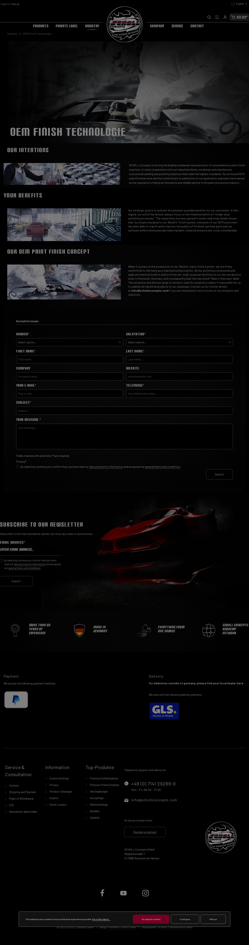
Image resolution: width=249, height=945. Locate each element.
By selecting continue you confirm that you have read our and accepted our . (100, 466)
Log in (4, 3)
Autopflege (96, 798)
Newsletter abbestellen (23, 811)
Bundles (94, 811)
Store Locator (58, 804)
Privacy (54, 785)
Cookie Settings (59, 778)
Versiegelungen (98, 791)
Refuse (213, 921)
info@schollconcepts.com (154, 800)
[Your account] (225, 17)
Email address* (12, 542)
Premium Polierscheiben (104, 785)
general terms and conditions (162, 466)
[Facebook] (102, 896)
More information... (101, 921)
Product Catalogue (60, 791)
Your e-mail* (26, 385)
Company (23, 368)
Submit (219, 474)
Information (57, 767)
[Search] (209, 17)
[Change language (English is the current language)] (239, 4)
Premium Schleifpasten (103, 778)
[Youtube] (123, 896)
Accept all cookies (151, 921)
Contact (14, 785)
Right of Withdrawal (21, 798)
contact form (144, 820)
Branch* (22, 334)
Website (132, 368)
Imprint (53, 798)
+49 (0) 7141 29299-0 (153, 783)
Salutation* (136, 334)
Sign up (15, 3)
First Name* (26, 351)
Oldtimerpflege (98, 804)
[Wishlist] (217, 17)
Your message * (28, 420)
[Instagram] (145, 896)
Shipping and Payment (22, 792)
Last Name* (135, 351)
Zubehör (94, 817)
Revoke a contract (145, 832)
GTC (11, 805)
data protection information (106, 466)
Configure (185, 921)
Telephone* (135, 385)
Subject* (23, 402)
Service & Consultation (18, 770)
